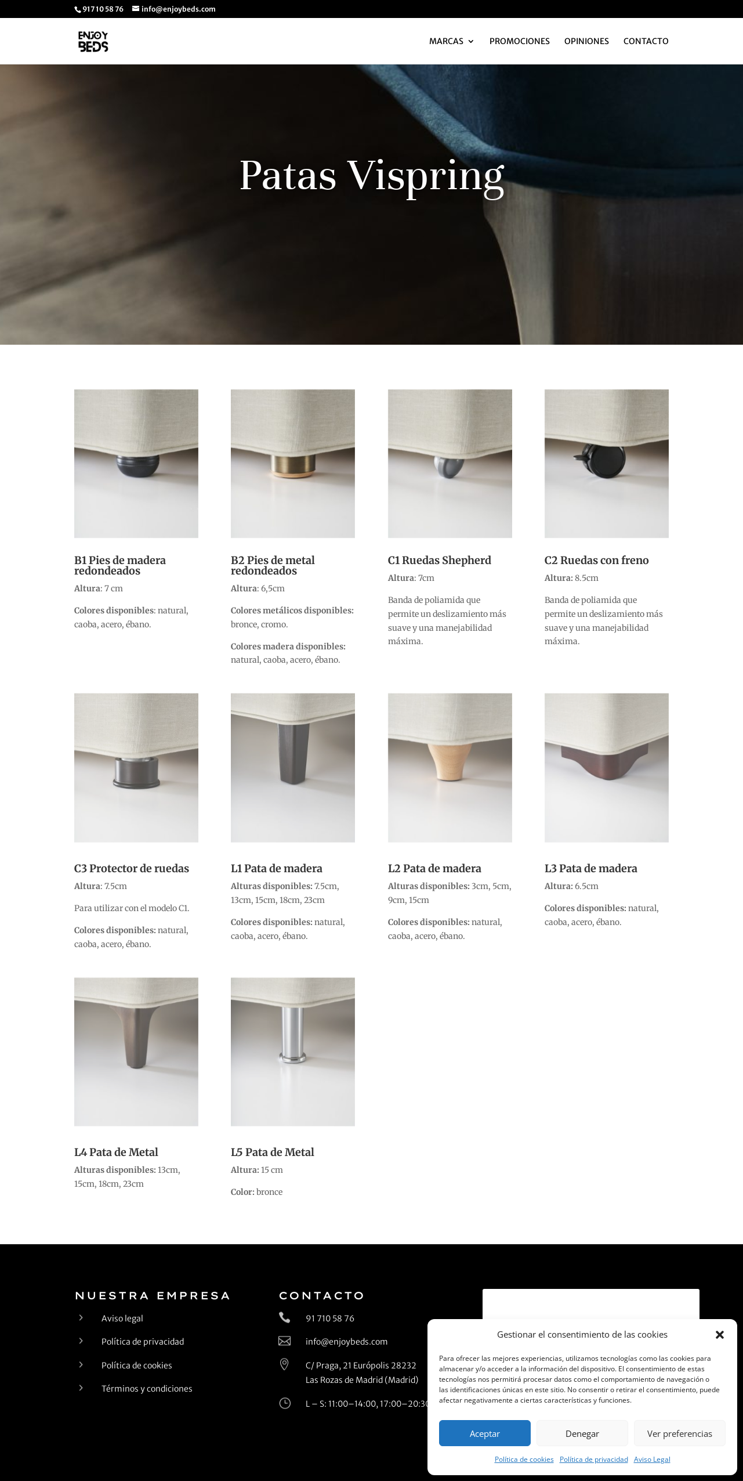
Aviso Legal (652, 1459)
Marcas (446, 41)
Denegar (582, 1433)
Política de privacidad (594, 1459)
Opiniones (586, 41)
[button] (720, 1335)
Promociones (520, 41)
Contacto (646, 41)
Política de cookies (524, 1459)
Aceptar (485, 1433)
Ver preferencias (679, 1433)
